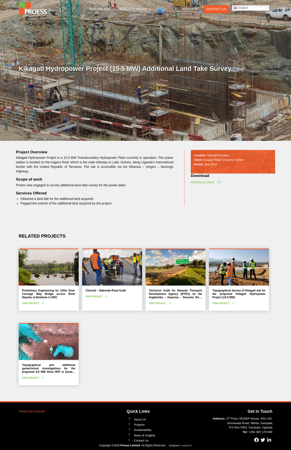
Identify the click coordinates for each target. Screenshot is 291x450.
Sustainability (142, 429)
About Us (140, 419)
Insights (189, 9)
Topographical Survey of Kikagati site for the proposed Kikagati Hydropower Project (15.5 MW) (239, 294)
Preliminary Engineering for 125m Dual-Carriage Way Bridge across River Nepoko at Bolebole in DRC (48, 294)
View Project (30, 303)
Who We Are (102, 9)
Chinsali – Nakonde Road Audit (105, 290)
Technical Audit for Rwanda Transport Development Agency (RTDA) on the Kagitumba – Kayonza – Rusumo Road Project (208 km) (175, 295)
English (240, 8)
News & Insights (144, 435)
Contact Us (216, 9)
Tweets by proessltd (32, 411)
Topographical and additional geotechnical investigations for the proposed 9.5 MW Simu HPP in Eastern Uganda (48, 370)
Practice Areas (135, 9)
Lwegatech (186, 445)
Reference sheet (202, 182)
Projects (167, 9)
